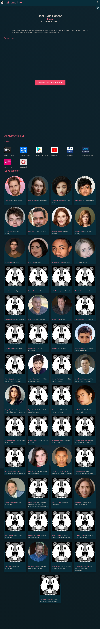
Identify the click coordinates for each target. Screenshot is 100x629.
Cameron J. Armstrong (59, 471)
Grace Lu (55, 410)
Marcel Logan (32, 440)
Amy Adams (79, 231)
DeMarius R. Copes (58, 262)
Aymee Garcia (79, 319)
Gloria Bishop (32, 502)
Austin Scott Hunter (46, 599)
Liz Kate (77, 262)
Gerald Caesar (80, 291)
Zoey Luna (31, 262)
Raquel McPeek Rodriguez (13, 410)
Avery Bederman (10, 319)
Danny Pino (32, 231)
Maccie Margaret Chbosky (13, 471)
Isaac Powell (9, 262)
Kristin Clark (9, 535)
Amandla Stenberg (58, 200)
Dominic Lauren (57, 440)
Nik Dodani (78, 200)
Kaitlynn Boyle (56, 502)
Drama (50, 19)
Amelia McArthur (33, 348)
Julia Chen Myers (57, 291)
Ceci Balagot (32, 379)
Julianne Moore (57, 231)
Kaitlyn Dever (32, 200)
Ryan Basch (32, 410)
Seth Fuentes (56, 566)
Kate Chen (78, 502)
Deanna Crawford (57, 535)
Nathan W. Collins (34, 535)
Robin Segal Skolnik (11, 379)
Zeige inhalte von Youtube (50, 82)
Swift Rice (31, 319)
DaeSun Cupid (80, 535)
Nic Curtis (8, 566)
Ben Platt (8, 200)
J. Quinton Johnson (81, 379)
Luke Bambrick (80, 471)
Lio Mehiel (78, 410)
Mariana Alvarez (10, 348)
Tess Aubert (79, 348)
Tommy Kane (56, 319)
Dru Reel (54, 348)
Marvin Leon (9, 291)
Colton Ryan (9, 231)
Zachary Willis (56, 379)
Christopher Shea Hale (82, 566)
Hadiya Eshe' (32, 291)
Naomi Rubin (32, 471)
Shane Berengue (10, 502)
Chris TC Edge (33, 566)
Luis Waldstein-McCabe (83, 440)
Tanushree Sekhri (10, 440)
